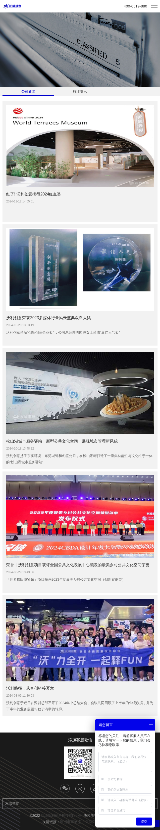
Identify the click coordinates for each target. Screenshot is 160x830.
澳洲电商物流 (70, 822)
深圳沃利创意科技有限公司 (62, 816)
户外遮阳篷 (90, 822)
